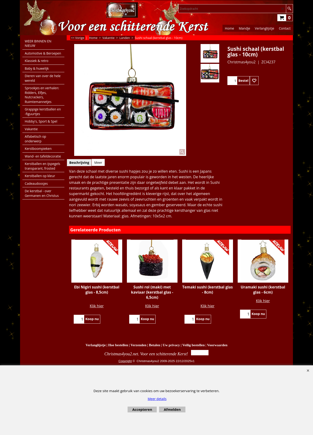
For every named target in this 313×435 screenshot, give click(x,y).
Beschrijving (79, 162)
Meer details (157, 399)
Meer (98, 162)
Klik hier (97, 305)
